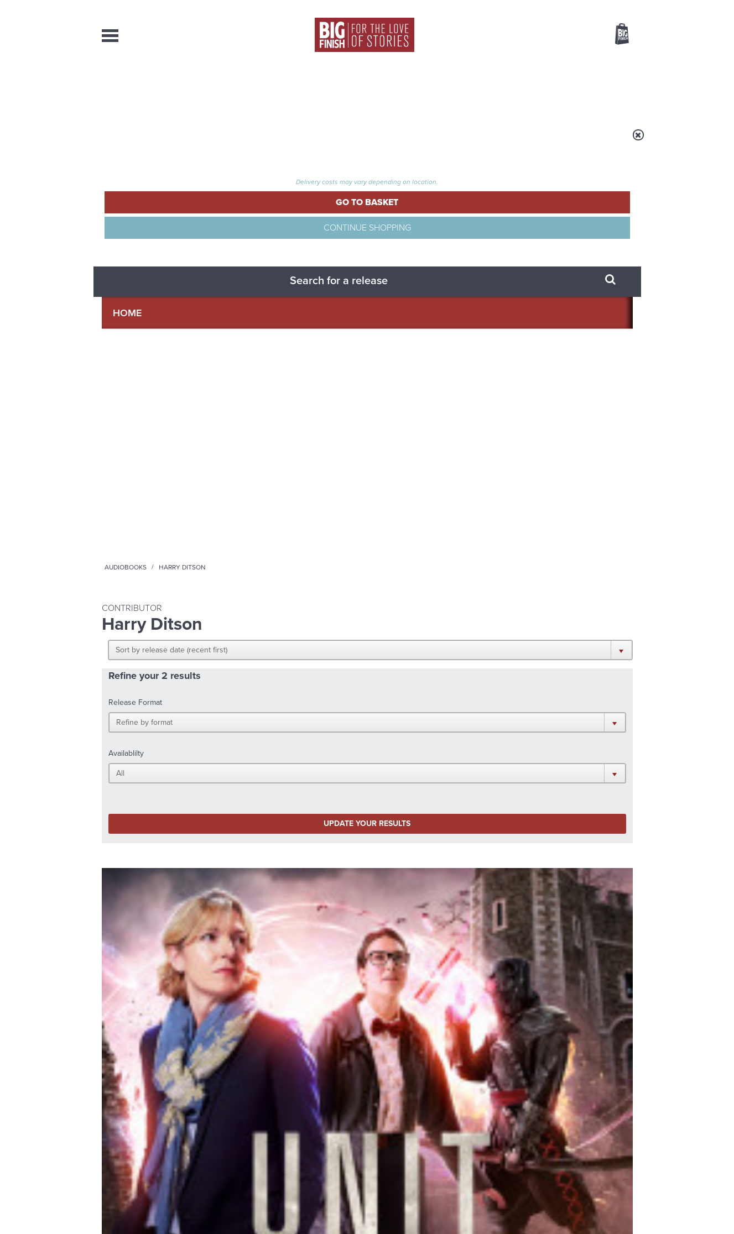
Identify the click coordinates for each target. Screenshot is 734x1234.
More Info (160, 568)
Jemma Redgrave (152, 506)
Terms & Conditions (335, 1205)
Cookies (290, 1205)
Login (572, 7)
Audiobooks (209, 142)
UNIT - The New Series (132, 481)
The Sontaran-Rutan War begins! (541, 843)
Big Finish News (153, 815)
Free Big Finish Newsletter (14, 247)
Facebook (416, 708)
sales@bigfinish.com (288, 1121)
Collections (252, 88)
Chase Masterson (290, 506)
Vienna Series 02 (277, 493)
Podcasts (477, 88)
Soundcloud (561, 708)
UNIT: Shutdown (140, 493)
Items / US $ (563, 35)
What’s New (341, 88)
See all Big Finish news (576, 817)
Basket (615, 35)
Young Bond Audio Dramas (274, 835)
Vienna (249, 481)
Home (166, 142)
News (412, 88)
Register (607, 7)
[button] (421, 216)
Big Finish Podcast (488, 718)
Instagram (479, 708)
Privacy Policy (125, 758)
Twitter (448, 708)
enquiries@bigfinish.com (388, 1121)
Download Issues (607, 1131)
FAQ (626, 1121)
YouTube (514, 708)
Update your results (275, 306)
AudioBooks (161, 88)
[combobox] (532, 64)
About (545, 88)
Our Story (619, 1111)
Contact (609, 88)
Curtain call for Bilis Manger (525, 954)
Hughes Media (159, 1218)
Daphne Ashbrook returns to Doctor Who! (269, 954)
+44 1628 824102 (299, 1111)
